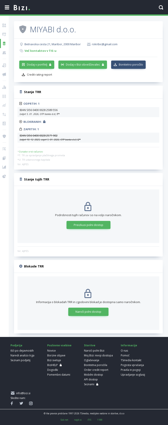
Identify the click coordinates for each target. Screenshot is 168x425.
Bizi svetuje (54, 360)
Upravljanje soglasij (133, 374)
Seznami (89, 384)
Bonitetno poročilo (131, 64)
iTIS (89, 419)
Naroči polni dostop (88, 312)
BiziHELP (52, 365)
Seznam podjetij (20, 360)
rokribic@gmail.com (104, 44)
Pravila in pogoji (131, 370)
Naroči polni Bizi (94, 350)
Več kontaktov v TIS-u (40, 51)
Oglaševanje (91, 360)
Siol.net (64, 419)
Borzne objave (56, 355)
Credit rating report (39, 74)
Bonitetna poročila (95, 365)
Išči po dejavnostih (22, 350)
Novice (51, 350)
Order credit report (96, 370)
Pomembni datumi (58, 374)
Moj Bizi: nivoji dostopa (98, 355)
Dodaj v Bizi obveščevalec (83, 64)
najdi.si (78, 419)
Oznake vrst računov (31, 151)
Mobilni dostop (93, 374)
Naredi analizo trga (22, 355)
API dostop (91, 379)
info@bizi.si (22, 393)
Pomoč (125, 355)
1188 (99, 419)
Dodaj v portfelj (37, 64)
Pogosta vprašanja (132, 365)
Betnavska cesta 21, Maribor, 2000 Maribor (52, 44)
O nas (124, 350)
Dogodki (52, 370)
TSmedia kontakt (131, 360)
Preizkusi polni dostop (88, 225)
